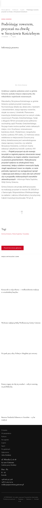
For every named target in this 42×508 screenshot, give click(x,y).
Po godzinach (5, 449)
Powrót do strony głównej (12, 248)
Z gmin (14, 37)
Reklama (28, 499)
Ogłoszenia (5, 452)
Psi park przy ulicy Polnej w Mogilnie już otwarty (19, 353)
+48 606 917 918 (7, 479)
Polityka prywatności (9, 499)
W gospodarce (6, 433)
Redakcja (20, 499)
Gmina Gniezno (6, 234)
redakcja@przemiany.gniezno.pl (12, 484)
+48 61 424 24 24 (7, 482)
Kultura (3, 437)
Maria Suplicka (17, 234)
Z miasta (4, 430)
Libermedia (35, 497)
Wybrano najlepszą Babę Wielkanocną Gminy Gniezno (21, 323)
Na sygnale (5, 440)
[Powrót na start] (14, 3)
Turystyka (26, 234)
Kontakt (36, 499)
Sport (3, 446)
